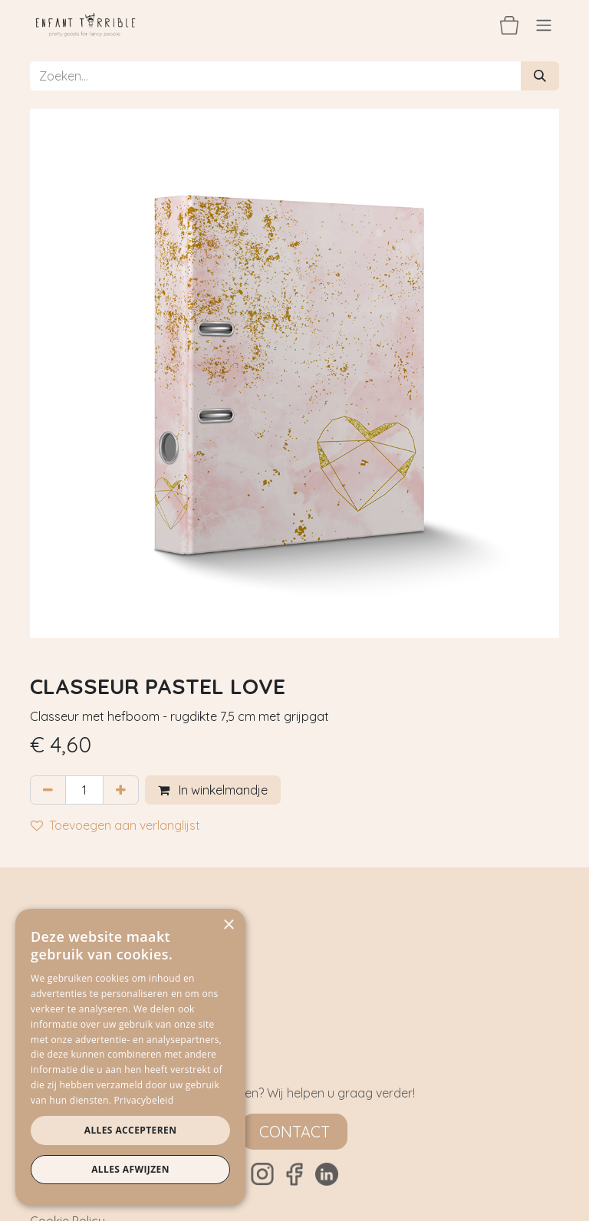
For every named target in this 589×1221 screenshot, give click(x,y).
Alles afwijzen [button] (130, 1169)
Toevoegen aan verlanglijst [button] (115, 825)
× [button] (228, 925)
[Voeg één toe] (121, 790)
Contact (294, 1131)
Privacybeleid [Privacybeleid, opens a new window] (144, 1100)
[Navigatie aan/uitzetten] (543, 24)
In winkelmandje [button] (213, 790)
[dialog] (130, 1057)
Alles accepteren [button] (130, 1130)
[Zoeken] (540, 76)
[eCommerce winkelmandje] (509, 24)
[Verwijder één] (48, 790)
